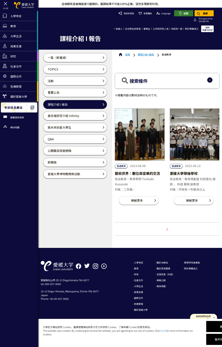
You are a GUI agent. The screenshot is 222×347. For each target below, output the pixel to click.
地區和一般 (176, 29)
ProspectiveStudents (206, 20)
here (162, 330)
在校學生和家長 (133, 29)
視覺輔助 (145, 13)
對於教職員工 (192, 29)
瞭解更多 (137, 200)
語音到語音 (126, 13)
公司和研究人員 (161, 29)
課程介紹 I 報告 (146, 54)
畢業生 (146, 29)
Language (163, 13)
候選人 (119, 29)
